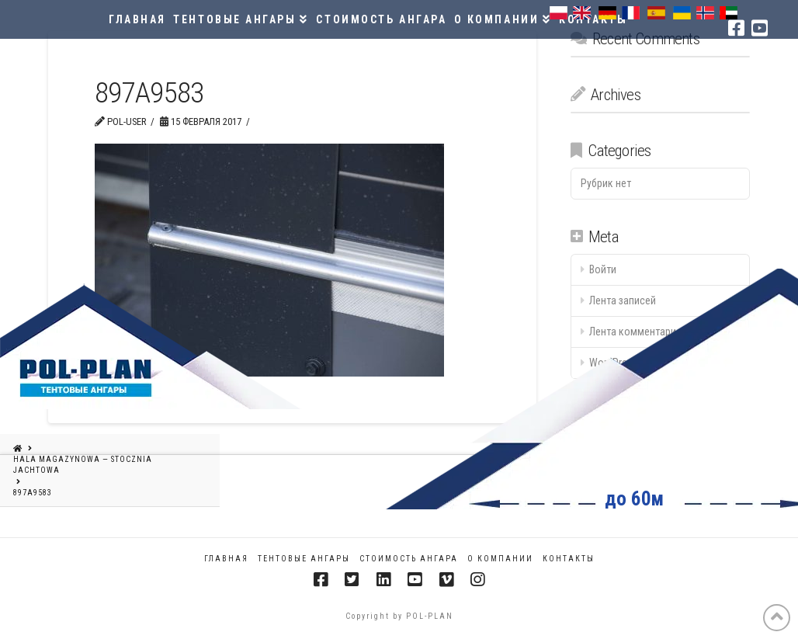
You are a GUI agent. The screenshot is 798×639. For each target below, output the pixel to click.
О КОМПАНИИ (500, 558)
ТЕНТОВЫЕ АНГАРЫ (304, 558)
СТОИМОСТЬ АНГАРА (408, 558)
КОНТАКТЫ (569, 558)
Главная (226, 558)
